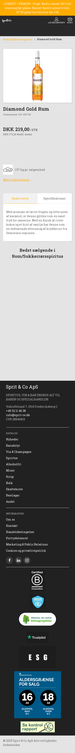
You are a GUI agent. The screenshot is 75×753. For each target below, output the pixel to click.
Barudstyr (13, 445)
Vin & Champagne (18, 452)
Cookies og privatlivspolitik (26, 550)
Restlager (13, 495)
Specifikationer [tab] (54, 198)
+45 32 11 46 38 (16, 411)
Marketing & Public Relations (27, 544)
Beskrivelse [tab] (20, 198)
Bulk (9, 483)
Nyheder (12, 439)
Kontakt (12, 526)
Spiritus (12, 458)
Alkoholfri (13, 464)
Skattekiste (14, 489)
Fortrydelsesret (17, 538)
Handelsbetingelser (20, 532)
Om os (10, 519)
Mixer (10, 470)
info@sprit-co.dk (18, 415)
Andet (10, 501)
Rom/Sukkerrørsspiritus (17, 39)
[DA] (7, 21)
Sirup (10, 477)
